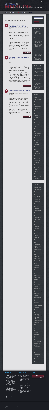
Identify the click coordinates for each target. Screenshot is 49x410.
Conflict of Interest (38, 230)
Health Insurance (38, 269)
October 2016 (37, 108)
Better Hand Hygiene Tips (25, 380)
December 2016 (38, 106)
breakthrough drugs (38, 210)
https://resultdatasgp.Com (39, 86)
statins (36, 336)
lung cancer (37, 286)
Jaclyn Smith (37, 284)
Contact (35, 403)
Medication (37, 291)
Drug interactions (38, 239)
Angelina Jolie (37, 199)
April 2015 (37, 126)
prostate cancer (38, 324)
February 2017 (37, 104)
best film (36, 206)
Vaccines (36, 356)
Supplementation (38, 341)
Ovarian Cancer (38, 312)
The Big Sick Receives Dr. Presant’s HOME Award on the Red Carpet (38, 34)
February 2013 (37, 171)
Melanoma (37, 295)
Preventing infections (38, 320)
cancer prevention (38, 215)
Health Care (37, 267)
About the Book (21, 403)
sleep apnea (37, 330)
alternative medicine (38, 194)
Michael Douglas (38, 297)
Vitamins (36, 358)
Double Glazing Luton (39, 71)
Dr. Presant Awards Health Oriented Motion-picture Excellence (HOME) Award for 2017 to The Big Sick (11, 388)
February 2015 (37, 128)
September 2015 (38, 122)
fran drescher (37, 258)
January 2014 (37, 151)
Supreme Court (37, 343)
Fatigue (36, 251)
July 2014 (37, 140)
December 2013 (38, 153)
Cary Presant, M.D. (16, 406)
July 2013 (37, 162)
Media (30, 403)
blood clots (37, 208)
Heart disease (37, 275)
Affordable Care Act (38, 189)
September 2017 (38, 101)
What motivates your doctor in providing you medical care (38, 58)
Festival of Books (38, 252)
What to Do (24, 27)
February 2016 (37, 115)
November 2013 (38, 155)
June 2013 (37, 164)
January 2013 (37, 173)
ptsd (36, 328)
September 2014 (38, 137)
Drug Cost (37, 237)
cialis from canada (38, 68)
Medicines (37, 293)
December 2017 (38, 99)
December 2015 (38, 119)
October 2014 (37, 135)
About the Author (38, 69)
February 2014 (37, 149)
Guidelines (37, 265)
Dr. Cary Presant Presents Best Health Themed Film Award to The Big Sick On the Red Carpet (38, 40)
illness (36, 282)
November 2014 (38, 133)
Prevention (37, 322)
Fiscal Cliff (37, 256)
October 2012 (37, 178)
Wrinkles (36, 361)
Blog (8, 16)
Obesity (36, 309)
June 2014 (37, 142)
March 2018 (37, 97)
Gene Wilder (37, 261)
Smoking (36, 332)
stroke (20, 27)
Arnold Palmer (37, 201)
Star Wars (37, 334)
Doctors (36, 235)
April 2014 (37, 146)
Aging (36, 191)
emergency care (18, 93)
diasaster (36, 233)
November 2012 (38, 176)
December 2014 (38, 131)
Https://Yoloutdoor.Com (39, 75)
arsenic (36, 203)
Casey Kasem (37, 219)
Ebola (36, 242)
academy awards (38, 187)
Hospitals (36, 279)
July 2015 (37, 124)
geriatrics (36, 263)
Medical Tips (17, 27)
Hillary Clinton (37, 277)
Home (6, 16)
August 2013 (37, 160)
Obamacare (37, 307)
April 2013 (37, 167)
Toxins (36, 352)
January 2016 (37, 117)
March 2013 (37, 169)
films (36, 254)
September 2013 (38, 158)
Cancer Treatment (38, 217)
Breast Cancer (37, 212)
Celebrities (37, 221)
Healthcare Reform (38, 273)
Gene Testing (37, 260)
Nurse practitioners (38, 305)
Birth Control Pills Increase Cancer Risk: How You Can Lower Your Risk (11, 393)
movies (36, 300)
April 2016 (37, 113)
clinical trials (37, 228)
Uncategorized (37, 354)
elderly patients (37, 244)
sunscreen (37, 339)
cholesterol (37, 226)
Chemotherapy (37, 224)
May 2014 (37, 144)
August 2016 (37, 110)
